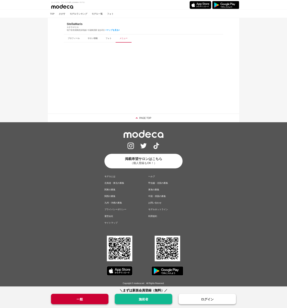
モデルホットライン (158, 209)
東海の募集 (153, 189)
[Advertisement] (143, 82)
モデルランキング (78, 14)
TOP (52, 14)
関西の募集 (109, 196)
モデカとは (109, 176)
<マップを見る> (112, 30)
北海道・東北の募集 (114, 183)
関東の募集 (109, 189)
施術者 (143, 299)
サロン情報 (93, 38)
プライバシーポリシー (115, 209)
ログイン (207, 299)
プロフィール (74, 38)
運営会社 (108, 216)
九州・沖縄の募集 (113, 203)
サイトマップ (111, 223)
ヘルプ (151, 176)
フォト (110, 14)
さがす (62, 14)
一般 (80, 299)
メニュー (124, 38)
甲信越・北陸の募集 (158, 183)
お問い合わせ (154, 203)
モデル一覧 (97, 14)
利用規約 (152, 216)
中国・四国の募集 (157, 196)
